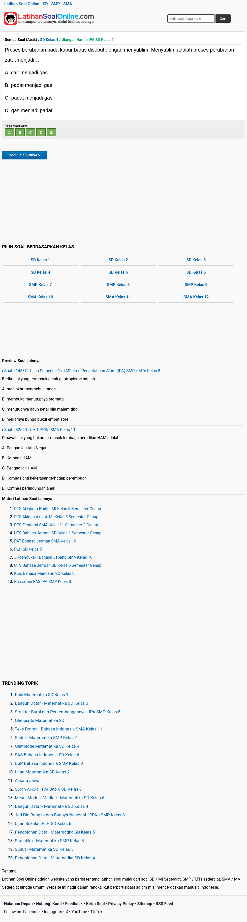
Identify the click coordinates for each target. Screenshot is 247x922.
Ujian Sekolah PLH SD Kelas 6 (43, 823)
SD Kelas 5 (118, 272)
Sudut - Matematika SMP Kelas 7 (46, 737)
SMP (55, 4)
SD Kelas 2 (118, 259)
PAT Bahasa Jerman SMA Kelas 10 (45, 541)
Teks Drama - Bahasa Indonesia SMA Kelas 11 (58, 728)
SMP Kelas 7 (40, 284)
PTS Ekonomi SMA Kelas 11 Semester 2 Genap (56, 525)
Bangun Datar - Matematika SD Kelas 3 (51, 703)
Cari (223, 18)
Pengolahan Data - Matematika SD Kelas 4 (55, 857)
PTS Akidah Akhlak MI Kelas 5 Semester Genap (56, 516)
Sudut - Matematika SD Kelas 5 (44, 849)
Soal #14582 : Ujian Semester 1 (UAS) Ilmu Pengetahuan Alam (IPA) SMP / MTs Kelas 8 (82, 370)
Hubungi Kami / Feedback (59, 903)
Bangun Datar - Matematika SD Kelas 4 (51, 806)
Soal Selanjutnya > (24, 155)
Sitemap (144, 903)
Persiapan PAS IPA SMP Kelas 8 (42, 581)
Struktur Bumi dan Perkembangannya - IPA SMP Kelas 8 (67, 711)
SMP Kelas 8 (118, 284)
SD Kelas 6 (196, 272)
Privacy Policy (121, 903)
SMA (67, 4)
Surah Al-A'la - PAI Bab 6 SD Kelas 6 (48, 789)
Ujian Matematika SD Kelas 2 (42, 771)
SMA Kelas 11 (118, 297)
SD (45, 4)
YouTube (79, 911)
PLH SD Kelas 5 (28, 549)
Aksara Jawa (27, 780)
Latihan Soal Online (21, 4)
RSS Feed (164, 903)
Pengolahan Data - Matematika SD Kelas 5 (55, 832)
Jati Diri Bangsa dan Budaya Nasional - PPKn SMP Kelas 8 (70, 814)
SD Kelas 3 (196, 259)
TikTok (96, 911)
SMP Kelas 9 (196, 284)
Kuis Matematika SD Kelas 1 (41, 694)
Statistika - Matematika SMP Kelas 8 (49, 840)
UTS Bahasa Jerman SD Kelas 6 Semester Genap (58, 565)
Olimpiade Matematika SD (39, 720)
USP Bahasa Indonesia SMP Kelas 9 (49, 763)
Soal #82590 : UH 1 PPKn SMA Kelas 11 (40, 429)
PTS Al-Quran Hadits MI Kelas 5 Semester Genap (57, 508)
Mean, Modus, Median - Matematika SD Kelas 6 (59, 797)
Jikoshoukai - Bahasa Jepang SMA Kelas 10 (53, 557)
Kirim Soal (95, 903)
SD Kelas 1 (40, 259)
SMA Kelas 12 (196, 297)
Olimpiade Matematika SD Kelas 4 (47, 746)
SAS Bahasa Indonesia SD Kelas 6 (47, 754)
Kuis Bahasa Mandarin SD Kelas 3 (44, 573)
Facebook (32, 911)
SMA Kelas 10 (40, 297)
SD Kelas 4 (49, 39)
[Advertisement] (123, 201)
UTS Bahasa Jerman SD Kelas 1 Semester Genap (58, 533)
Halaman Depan (18, 903)
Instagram (53, 911)
